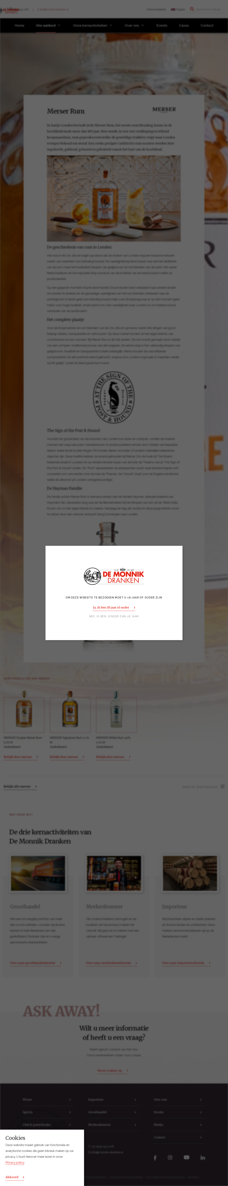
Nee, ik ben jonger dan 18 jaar (114, 616)
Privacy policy (14, 1162)
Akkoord (11, 1177)
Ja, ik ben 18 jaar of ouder (111, 607)
